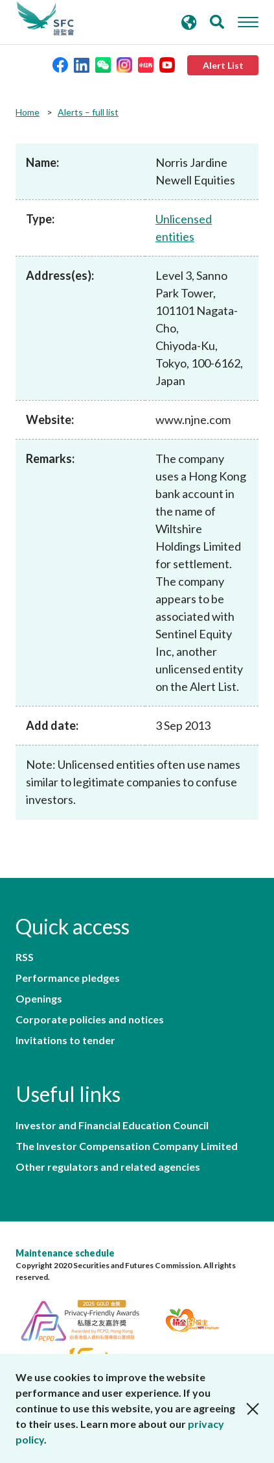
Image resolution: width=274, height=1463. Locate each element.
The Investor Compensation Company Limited (127, 1146)
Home (28, 112)
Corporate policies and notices (90, 1019)
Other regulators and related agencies (108, 1167)
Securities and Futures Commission (45, 19)
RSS (25, 957)
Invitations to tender (65, 1040)
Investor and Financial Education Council (112, 1125)
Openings (39, 999)
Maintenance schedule (65, 1252)
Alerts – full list (88, 112)
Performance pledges (68, 978)
